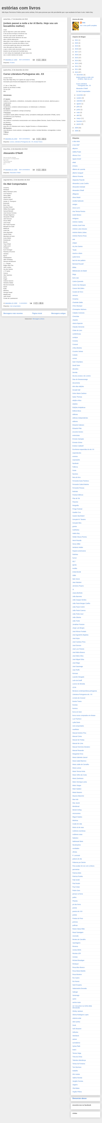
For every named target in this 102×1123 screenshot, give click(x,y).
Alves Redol (76, 197)
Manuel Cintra (77, 736)
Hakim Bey (76, 533)
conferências (76, 334)
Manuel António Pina (79, 733)
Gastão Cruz (76, 512)
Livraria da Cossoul (78, 698)
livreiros (75, 708)
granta (74, 526)
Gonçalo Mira (76, 523)
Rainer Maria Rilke (78, 929)
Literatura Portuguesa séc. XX (24, 142)
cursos (12, 142)
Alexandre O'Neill (13, 153)
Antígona (75, 218)
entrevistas (76, 435)
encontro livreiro (77, 432)
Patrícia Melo (76, 873)
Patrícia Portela (77, 876)
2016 (77, 54)
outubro (79, 98)
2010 (77, 72)
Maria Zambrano (77, 778)
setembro (79, 101)
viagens (75, 1085)
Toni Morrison (76, 1067)
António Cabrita (77, 222)
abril (78, 115)
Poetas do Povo (77, 918)
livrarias (75, 705)
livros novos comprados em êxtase (83, 715)
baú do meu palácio (78, 260)
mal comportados (15, 306)
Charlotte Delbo (77, 302)
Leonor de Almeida (78, 684)
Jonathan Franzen (78, 624)
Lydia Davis (76, 722)
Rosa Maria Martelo (78, 971)
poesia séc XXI (77, 911)
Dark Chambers (77, 362)
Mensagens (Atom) (38, 319)
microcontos (76, 813)
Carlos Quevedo (77, 281)
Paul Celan (76, 887)
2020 (77, 43)
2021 (77, 40)
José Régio (76, 663)
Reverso (75, 946)
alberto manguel (77, 173)
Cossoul (75, 344)
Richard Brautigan (78, 960)
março (78, 118)
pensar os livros (77, 894)
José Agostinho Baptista (80, 635)
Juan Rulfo (76, 670)
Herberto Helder (77, 547)
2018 (77, 49)
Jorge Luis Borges (78, 628)
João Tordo (76, 621)
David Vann (76, 365)
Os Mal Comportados (15, 184)
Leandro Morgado (78, 677)
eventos (75, 456)
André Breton (76, 215)
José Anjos (76, 638)
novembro (80, 95)
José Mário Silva (77, 656)
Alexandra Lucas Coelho (80, 183)
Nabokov (75, 838)
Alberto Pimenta (77, 176)
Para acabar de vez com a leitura (83, 866)
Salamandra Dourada (79, 988)
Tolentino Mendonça (79, 1060)
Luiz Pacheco (76, 719)
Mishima (75, 820)
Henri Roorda (76, 540)
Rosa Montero (77, 974)
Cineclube (75, 316)
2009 (77, 128)
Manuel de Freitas (78, 740)
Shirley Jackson (77, 1011)
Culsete (74, 355)
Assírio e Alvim (77, 253)
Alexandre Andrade (78, 187)
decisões (75, 369)
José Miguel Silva (78, 659)
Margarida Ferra (77, 754)
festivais (75, 491)
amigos (74, 204)
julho (78, 106)
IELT (74, 561)
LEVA (74, 687)
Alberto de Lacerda (78, 169)
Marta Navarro (77, 792)
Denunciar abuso (79, 1098)
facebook (75, 463)
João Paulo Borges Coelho (81, 603)
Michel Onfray (77, 810)
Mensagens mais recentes (13, 313)
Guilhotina (75, 530)
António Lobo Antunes (79, 229)
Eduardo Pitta (76, 428)
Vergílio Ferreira (77, 1081)
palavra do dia (77, 859)
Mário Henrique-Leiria (79, 782)
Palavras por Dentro (79, 862)
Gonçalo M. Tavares (79, 519)
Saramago (75, 995)
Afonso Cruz (76, 155)
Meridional (75, 806)
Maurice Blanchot (78, 796)
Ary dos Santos (77, 246)
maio (78, 112)
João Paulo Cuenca (78, 610)
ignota (74, 565)
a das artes (76, 141)
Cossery (75, 341)
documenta (76, 383)
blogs (74, 274)
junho (78, 109)
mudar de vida (77, 824)
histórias (75, 554)
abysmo (75, 148)
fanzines (75, 474)
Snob (74, 1025)
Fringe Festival (77, 509)
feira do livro (76, 477)
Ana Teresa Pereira (78, 211)
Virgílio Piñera (77, 1092)
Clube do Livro (77, 330)
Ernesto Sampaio (78, 439)
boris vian (75, 278)
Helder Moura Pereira (79, 537)
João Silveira (76, 617)
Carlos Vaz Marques (79, 285)
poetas (74, 915)
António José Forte (78, 225)
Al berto (12, 62)
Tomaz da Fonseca (78, 1064)
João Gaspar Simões (79, 600)
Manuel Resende (78, 750)
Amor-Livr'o (76, 208)
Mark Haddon (76, 789)
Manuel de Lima (77, 743)
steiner (74, 1039)
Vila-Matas (75, 1088)
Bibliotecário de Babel (79, 271)
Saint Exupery (77, 985)
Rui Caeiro (75, 978)
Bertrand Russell (78, 264)
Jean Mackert (76, 582)
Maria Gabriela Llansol (79, 757)
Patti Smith (76, 880)
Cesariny (75, 299)
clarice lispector (77, 323)
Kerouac (75, 673)
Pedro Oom (76, 890)
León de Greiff (77, 680)
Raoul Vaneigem (77, 932)
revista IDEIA (76, 950)
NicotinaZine (76, 845)
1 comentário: (23, 303)
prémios (75, 922)
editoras (75, 414)
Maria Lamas (76, 768)
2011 (77, 69)
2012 (77, 66)
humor (74, 558)
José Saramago (77, 666)
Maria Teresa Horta (78, 771)
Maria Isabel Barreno (79, 761)
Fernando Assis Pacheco (80, 481)
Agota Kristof (76, 159)
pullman (75, 925)
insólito (74, 568)
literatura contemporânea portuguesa (84, 691)
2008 (77, 131)
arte (73, 239)
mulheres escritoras (78, 831)
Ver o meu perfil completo (88, 25)
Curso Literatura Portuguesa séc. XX (23, 74)
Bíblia (74, 267)
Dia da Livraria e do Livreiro (81, 376)
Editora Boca (76, 411)
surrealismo (76, 1043)
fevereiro (79, 121)
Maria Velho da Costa (79, 775)
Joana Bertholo (77, 593)
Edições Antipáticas (78, 407)
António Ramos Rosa (79, 236)
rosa (83, 22)
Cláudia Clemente (78, 327)
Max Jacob (76, 803)
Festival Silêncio (77, 495)
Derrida (74, 372)
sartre (74, 999)
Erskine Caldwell (77, 446)
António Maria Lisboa (79, 232)
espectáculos (76, 453)
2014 (77, 60)
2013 (77, 63)
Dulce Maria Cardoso (79, 393)
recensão (75, 936)
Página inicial (37, 313)
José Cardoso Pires (78, 642)
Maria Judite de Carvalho (80, 764)
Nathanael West (77, 841)
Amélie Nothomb (78, 201)
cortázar (75, 337)
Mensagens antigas (58, 313)
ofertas (74, 852)
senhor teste (76, 1002)
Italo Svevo (76, 579)
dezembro (80, 75)
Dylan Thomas (77, 397)
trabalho (75, 1071)
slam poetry (76, 1022)
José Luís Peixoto (78, 649)
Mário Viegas (76, 785)
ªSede (74, 250)
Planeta (74, 901)
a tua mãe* (76, 145)
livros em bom (77, 712)
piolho (74, 897)
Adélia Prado (76, 152)
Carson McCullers (78, 288)
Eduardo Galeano (78, 425)
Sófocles (75, 1032)
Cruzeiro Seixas (77, 351)
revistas (75, 957)
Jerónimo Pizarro (78, 586)
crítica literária (77, 348)
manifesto (75, 729)
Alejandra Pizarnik (78, 180)
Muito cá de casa (78, 827)
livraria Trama (38, 142)
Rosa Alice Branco (78, 967)
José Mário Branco (78, 652)
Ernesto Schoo (77, 442)
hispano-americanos (79, 551)
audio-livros (76, 257)
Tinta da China (77, 1057)
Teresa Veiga (76, 1053)
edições (75, 404)
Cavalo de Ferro (77, 292)
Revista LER (76, 953)
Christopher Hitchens (79, 309)
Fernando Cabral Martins (80, 484)
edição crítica (76, 400)
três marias (76, 1074)
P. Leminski (76, 855)
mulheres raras (77, 834)
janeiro (78, 124)
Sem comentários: (24, 60)
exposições (76, 460)
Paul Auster (76, 883)
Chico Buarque (77, 306)
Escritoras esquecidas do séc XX (83, 449)
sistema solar (76, 1018)
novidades (75, 848)
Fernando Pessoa (78, 488)
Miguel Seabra (77, 817)
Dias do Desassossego (80, 379)
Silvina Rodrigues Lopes (80, 1015)
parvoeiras (75, 869)
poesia (74, 908)
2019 (77, 46)
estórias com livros (21, 8)
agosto (78, 104)
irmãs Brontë (76, 572)
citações (75, 320)
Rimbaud (75, 964)
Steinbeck (75, 1036)
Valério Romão (77, 1078)
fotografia (75, 505)
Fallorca (75, 467)
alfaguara (75, 194)
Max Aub (75, 799)
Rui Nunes (75, 981)
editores (75, 421)
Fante (74, 470)
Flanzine (75, 502)
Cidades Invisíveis (78, 313)
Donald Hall (76, 390)
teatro (74, 1050)
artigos (74, 243)
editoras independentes (80, 418)
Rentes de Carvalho (79, 939)
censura (75, 295)
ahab (74, 162)
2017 (77, 52)
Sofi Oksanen (76, 1029)
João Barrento (77, 596)
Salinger (75, 992)
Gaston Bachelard (78, 516)
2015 (77, 57)
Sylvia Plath (76, 1046)
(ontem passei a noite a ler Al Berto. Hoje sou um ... (85, 79)
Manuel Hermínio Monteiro (81, 747)
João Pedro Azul (77, 614)
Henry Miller (76, 544)
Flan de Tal (76, 498)
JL (73, 589)
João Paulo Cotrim (78, 607)
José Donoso (76, 645)
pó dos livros (76, 904)
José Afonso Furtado (79, 631)
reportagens (76, 943)
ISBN (74, 575)
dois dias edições (78, 386)
